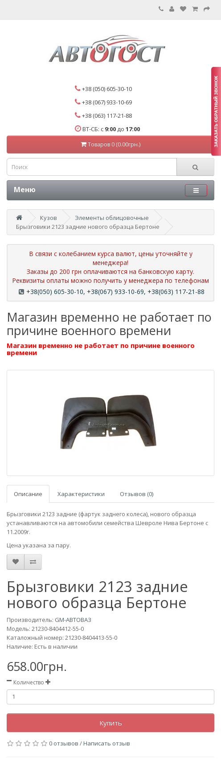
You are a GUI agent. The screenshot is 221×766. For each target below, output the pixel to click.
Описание (28, 494)
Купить (110, 722)
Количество (28, 682)
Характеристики (81, 494)
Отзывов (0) (136, 494)
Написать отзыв (106, 743)
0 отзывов (63, 743)
